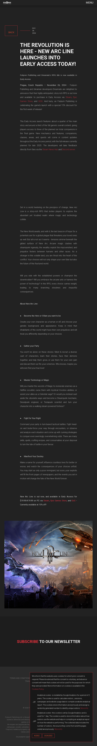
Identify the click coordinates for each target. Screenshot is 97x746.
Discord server (68, 149)
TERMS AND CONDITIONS (20, 678)
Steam (69, 97)
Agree (37, 736)
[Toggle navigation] (88, 3)
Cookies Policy (38, 689)
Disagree (48, 736)
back (11, 32)
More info (84, 708)
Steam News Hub (50, 149)
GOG (40, 101)
